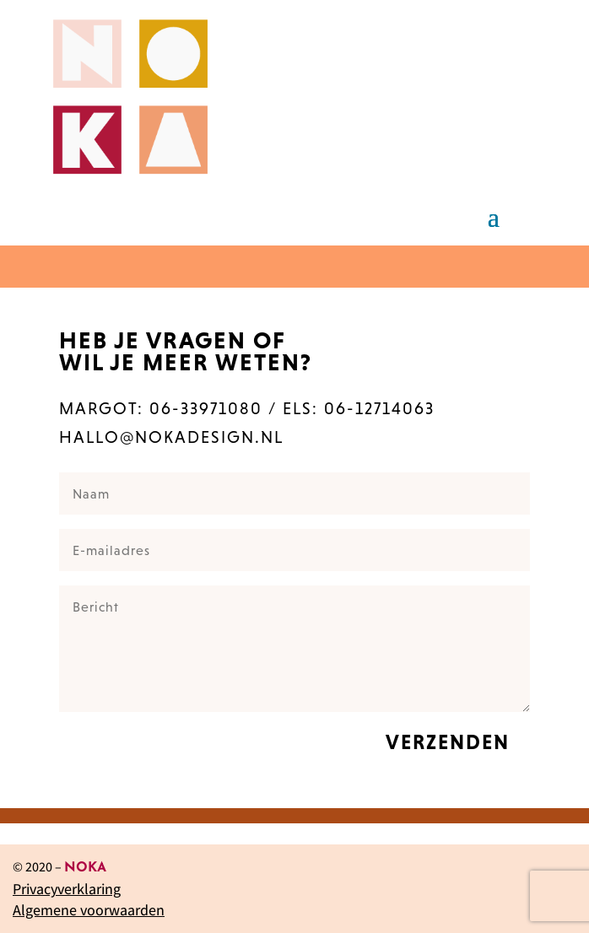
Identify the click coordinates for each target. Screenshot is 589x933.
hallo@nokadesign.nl (171, 437)
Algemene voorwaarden (89, 910)
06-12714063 (379, 408)
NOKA (85, 868)
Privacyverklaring (67, 888)
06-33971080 (205, 408)
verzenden (448, 742)
